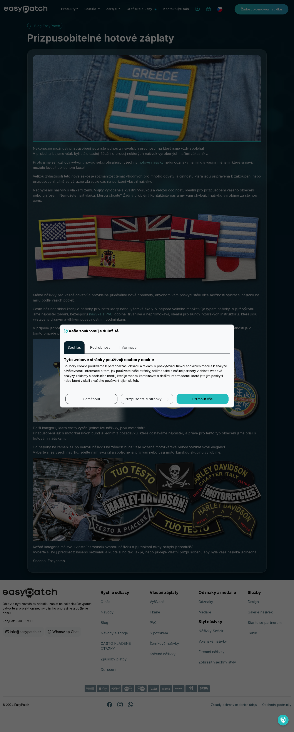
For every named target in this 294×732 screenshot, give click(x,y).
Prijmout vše (202, 399)
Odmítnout (91, 399)
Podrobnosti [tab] (100, 347)
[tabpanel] (147, 370)
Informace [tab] (128, 347)
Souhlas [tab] (74, 347)
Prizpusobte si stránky (147, 399)
